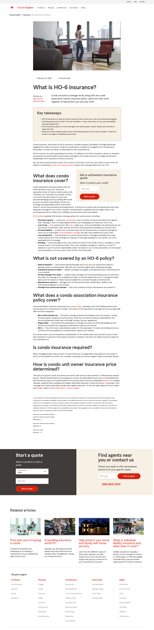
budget (40, 388)
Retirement (42, 612)
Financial (41, 593)
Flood (121, 593)
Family (13, 593)
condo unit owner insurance (62, 165)
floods (85, 265)
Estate (40, 589)
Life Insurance (43, 607)
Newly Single (70, 612)
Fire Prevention (124, 589)
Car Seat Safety (97, 584)
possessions (71, 220)
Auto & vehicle (16, 584)
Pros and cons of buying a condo (25, 542)
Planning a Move (71, 607)
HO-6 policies (38, 216)
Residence (15, 598)
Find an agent (129, 476)
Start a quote (89, 197)
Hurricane (123, 598)
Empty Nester (70, 621)
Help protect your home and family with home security (94, 543)
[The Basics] (41, 7)
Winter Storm (124, 616)
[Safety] (83, 7)
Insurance (41, 603)
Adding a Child (70, 598)
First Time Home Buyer (73, 593)
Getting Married (71, 589)
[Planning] (51, 7)
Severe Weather (125, 603)
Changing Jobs (70, 603)
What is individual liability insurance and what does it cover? (127, 543)
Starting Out (69, 584)
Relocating (69, 616)
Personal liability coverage (69, 233)
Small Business (43, 616)
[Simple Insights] (26, 9)
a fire (71, 225)
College (40, 584)
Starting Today (97, 598)
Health (40, 598)
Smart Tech (96, 593)
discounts (106, 380)
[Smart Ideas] (73, 7)
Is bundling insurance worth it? (58, 542)
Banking (14, 589)
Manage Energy (97, 589)
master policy (76, 306)
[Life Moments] (62, 7)
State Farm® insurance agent (68, 388)
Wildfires (122, 612)
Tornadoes (123, 607)
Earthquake (123, 584)
